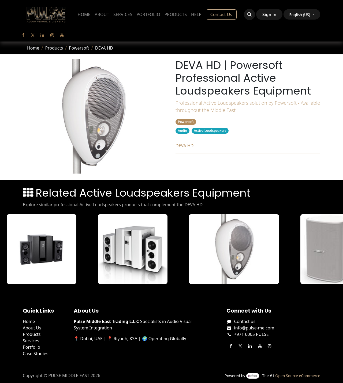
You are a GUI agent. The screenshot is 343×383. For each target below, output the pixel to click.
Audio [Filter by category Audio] (182, 130)
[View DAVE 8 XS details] (47, 249)
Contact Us (221, 14)
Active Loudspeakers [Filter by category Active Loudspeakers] (210, 130)
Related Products (248, 163)
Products (54, 48)
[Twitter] (32, 35)
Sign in (269, 14)
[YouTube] (62, 35)
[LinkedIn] (42, 35)
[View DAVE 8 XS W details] (138, 249)
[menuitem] (84, 14)
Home (33, 48)
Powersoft (79, 48)
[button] (249, 14)
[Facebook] (23, 35)
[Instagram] (52, 35)
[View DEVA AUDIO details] (240, 249)
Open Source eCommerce (297, 375)
